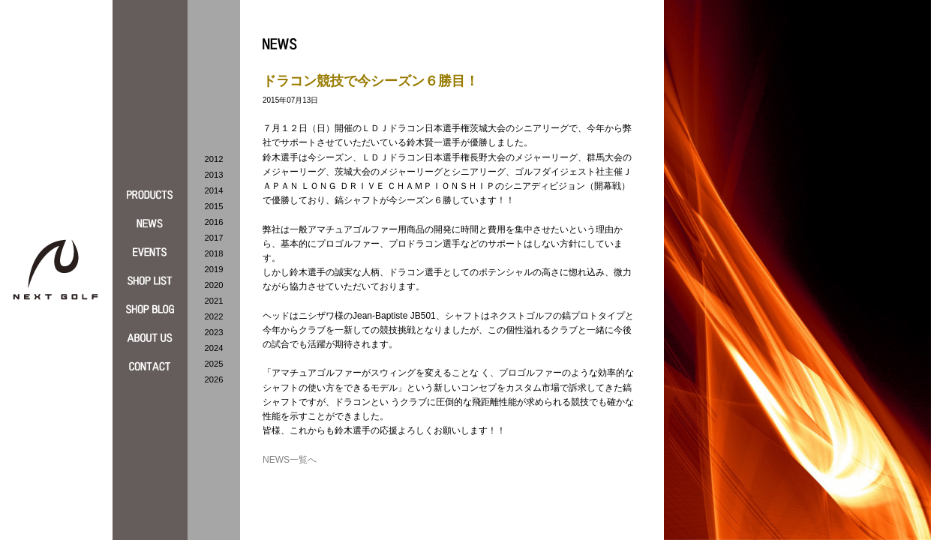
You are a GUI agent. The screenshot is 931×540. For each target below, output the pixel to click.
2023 (214, 332)
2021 (214, 300)
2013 (214, 174)
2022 (214, 316)
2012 (214, 159)
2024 (214, 348)
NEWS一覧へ (290, 459)
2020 (214, 285)
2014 (214, 190)
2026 (214, 379)
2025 (214, 363)
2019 (214, 269)
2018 (214, 253)
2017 (214, 237)
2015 (214, 206)
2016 (214, 222)
